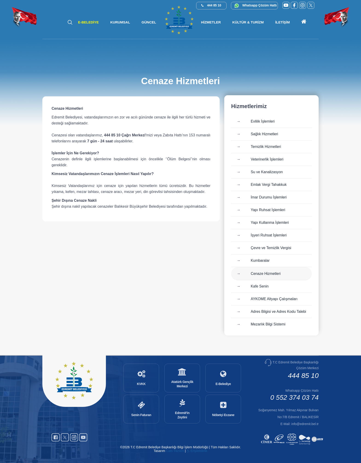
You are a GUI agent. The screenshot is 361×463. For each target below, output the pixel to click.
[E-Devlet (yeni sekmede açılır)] (280, 445)
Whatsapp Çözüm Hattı (259, 5)
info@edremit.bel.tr (305, 424)
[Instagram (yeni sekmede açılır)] (302, 5)
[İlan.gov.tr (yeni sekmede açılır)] (318, 445)
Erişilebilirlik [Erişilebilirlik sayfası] (197, 451)
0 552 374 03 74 (294, 397)
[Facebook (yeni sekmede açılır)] (294, 5)
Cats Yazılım (175, 451)
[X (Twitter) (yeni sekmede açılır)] (310, 5)
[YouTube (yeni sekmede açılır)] (285, 5)
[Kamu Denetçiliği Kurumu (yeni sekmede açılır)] (292, 445)
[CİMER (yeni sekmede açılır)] (267, 445)
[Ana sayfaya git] (304, 22)
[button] (120, 22)
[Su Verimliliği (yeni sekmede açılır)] (305, 445)
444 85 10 (214, 5)
